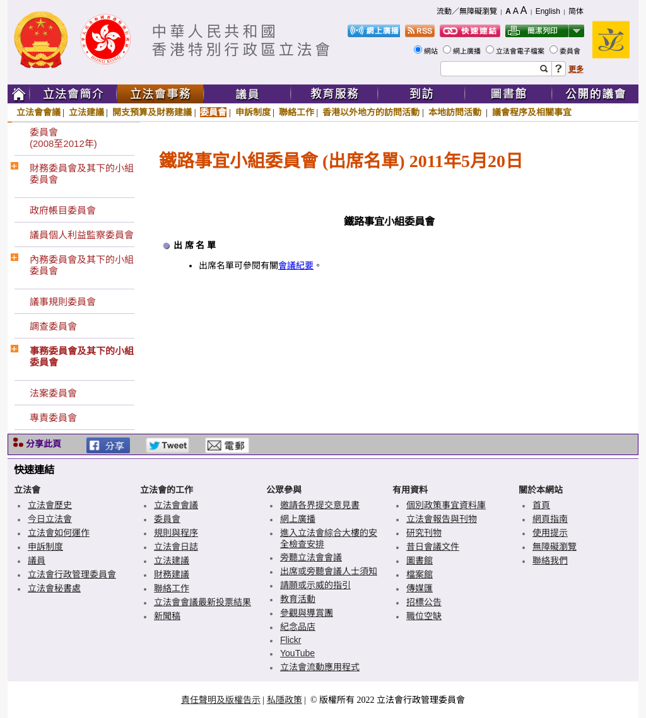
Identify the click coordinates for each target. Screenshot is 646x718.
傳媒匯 (419, 588)
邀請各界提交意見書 (320, 505)
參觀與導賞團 (306, 613)
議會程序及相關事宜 (532, 112)
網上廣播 (468, 51)
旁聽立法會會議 (311, 557)
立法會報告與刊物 (441, 519)
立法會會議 (38, 112)
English (548, 11)
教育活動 (297, 599)
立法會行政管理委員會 (72, 574)
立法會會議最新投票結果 (202, 602)
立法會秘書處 (54, 588)
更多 (576, 69)
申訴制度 (253, 112)
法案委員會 (53, 393)
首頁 (541, 505)
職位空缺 (424, 616)
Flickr (290, 640)
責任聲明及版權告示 (221, 700)
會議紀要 (296, 265)
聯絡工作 (296, 112)
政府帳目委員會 (63, 210)
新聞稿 (167, 616)
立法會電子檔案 (521, 51)
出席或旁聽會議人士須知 (328, 571)
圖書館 (419, 560)
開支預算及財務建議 (152, 112)
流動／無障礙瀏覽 (467, 11)
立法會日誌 (176, 546)
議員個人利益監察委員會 (82, 234)
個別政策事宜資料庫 (446, 505)
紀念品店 (297, 627)
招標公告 (424, 602)
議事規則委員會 (63, 301)
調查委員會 (53, 326)
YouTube (297, 653)
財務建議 (171, 574)
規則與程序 (176, 533)
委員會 (571, 51)
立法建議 (86, 112)
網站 (432, 51)
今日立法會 (50, 519)
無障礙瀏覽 (554, 546)
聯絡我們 (550, 560)
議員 (36, 560)
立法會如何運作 (59, 533)
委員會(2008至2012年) (63, 138)
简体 (576, 11)
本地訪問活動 (456, 112)
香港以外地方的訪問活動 (371, 112)
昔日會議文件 (432, 546)
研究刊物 (424, 533)
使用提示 (550, 533)
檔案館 (419, 574)
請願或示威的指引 (315, 585)
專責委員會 (53, 417)
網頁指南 (550, 519)
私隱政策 (284, 700)
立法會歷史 (50, 505)
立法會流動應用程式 (320, 667)
